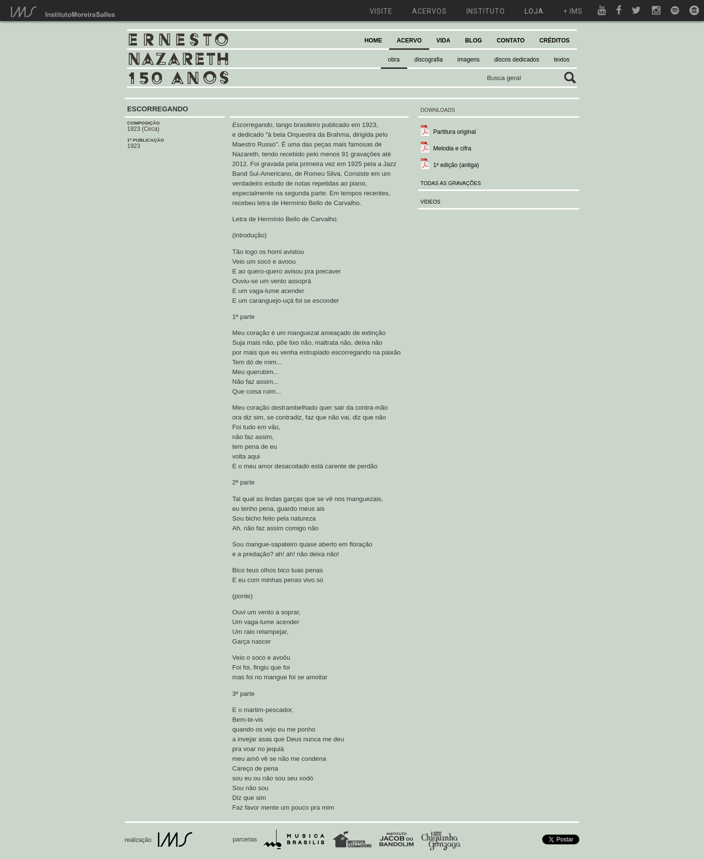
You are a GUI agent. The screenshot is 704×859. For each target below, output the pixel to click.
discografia (429, 59)
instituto (485, 11)
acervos (429, 11)
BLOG (473, 40)
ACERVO (408, 40)
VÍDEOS (430, 202)
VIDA (444, 40)
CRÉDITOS (554, 40)
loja (534, 11)
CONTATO (511, 40)
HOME (373, 40)
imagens (469, 59)
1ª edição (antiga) (456, 165)
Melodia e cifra (452, 148)
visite (381, 11)
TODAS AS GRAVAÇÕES (450, 183)
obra (394, 59)
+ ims (573, 11)
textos (562, 59)
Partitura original (454, 131)
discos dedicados (516, 59)
